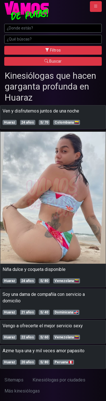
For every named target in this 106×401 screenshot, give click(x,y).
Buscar (53, 61)
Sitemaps (14, 380)
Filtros (53, 50)
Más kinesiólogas (22, 391)
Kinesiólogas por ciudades (59, 380)
